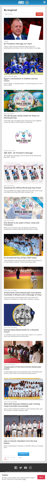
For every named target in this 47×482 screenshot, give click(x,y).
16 (20, 457)
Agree (41, 477)
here (24, 479)
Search (39, 14)
